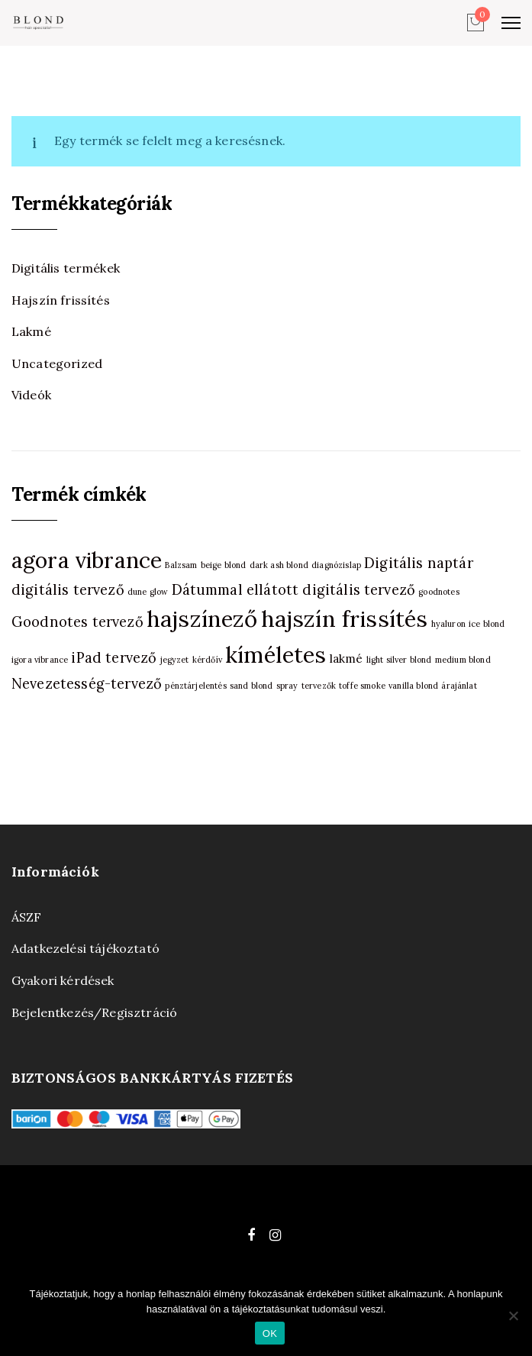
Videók (31, 394)
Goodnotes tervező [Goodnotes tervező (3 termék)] (77, 622)
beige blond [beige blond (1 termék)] (224, 565)
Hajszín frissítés (60, 300)
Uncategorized (56, 363)
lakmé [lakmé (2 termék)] (346, 658)
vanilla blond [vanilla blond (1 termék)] (413, 685)
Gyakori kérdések (62, 980)
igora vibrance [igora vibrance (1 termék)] (39, 659)
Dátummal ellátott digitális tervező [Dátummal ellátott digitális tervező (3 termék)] (294, 590)
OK (270, 1333)
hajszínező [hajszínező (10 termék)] (202, 618)
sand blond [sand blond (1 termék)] (251, 685)
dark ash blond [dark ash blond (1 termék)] (279, 565)
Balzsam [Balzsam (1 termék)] (181, 565)
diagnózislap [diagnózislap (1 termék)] (336, 565)
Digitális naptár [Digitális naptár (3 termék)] (418, 563)
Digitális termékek (65, 268)
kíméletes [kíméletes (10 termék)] (275, 654)
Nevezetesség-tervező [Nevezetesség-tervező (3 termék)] (86, 684)
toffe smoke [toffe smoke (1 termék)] (362, 685)
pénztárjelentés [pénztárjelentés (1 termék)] (195, 685)
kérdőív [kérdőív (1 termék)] (207, 659)
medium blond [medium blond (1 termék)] (463, 659)
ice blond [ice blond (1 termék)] (487, 623)
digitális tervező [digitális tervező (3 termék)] (67, 590)
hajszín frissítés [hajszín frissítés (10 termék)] (344, 618)
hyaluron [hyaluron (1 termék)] (448, 623)
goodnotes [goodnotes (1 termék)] (438, 591)
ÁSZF (26, 917)
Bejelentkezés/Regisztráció (94, 1012)
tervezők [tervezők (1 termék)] (318, 685)
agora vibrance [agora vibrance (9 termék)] (86, 560)
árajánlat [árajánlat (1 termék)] (458, 685)
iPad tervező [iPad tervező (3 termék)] (113, 658)
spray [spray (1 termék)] (287, 685)
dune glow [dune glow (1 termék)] (147, 591)
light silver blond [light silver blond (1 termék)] (399, 659)
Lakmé (31, 331)
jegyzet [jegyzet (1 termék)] (174, 659)
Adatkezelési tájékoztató (85, 948)
